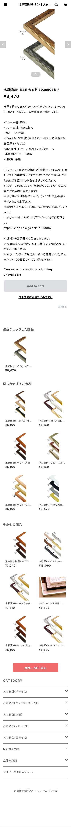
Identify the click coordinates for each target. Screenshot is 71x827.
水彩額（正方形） (13, 714)
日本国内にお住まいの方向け (36, 297)
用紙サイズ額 (11, 749)
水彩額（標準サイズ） (15, 691)
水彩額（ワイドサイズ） (16, 726)
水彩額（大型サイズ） (15, 737)
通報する (62, 306)
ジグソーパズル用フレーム (18, 772)
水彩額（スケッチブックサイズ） (21, 703)
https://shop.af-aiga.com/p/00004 (27, 228)
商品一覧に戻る (36, 668)
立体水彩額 (10, 760)
